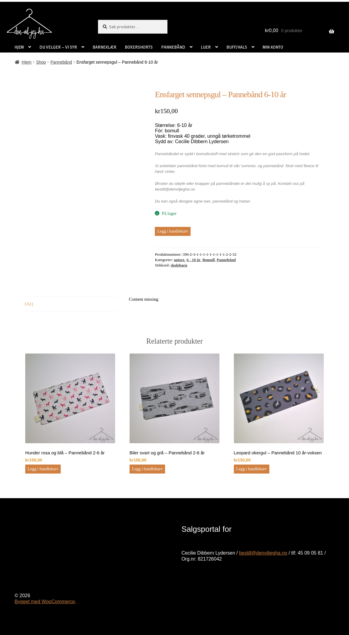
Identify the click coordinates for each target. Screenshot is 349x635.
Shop (41, 62)
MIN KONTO (273, 47)
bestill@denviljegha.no (263, 552)
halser (244, 201)
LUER (206, 47)
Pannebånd (61, 62)
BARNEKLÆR (104, 47)
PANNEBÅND (173, 47)
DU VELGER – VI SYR (58, 47)
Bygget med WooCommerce (45, 601)
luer (207, 201)
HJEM (19, 47)
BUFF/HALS (236, 47)
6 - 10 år (194, 259)
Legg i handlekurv (172, 231)
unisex (179, 259)
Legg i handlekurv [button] (43, 469)
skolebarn (179, 265)
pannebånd (223, 201)
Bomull (209, 259)
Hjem (27, 62)
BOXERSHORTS (139, 47)
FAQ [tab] (29, 304)
